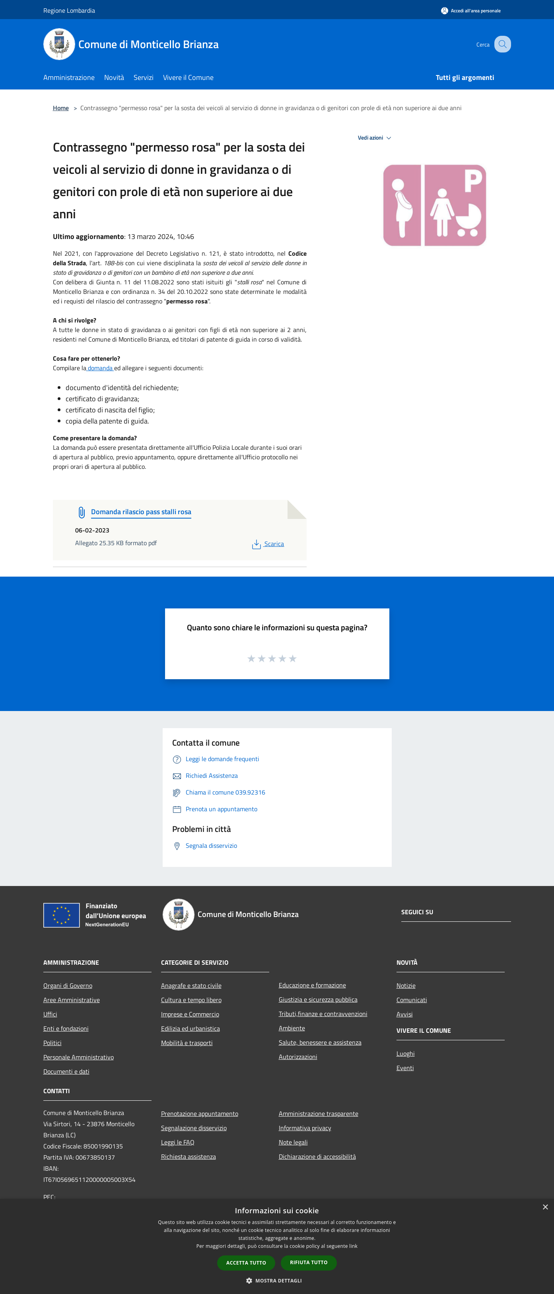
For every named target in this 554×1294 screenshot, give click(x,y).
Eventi (405, 1068)
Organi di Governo (67, 985)
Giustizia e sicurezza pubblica (318, 999)
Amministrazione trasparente (318, 1113)
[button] (277, 1280)
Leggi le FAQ (177, 1142)
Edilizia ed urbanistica (190, 1028)
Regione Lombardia (69, 10)
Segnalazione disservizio (194, 1128)
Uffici (50, 1014)
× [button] (545, 1207)
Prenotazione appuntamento (199, 1113)
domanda (100, 368)
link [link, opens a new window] (353, 1246)
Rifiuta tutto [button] (309, 1262)
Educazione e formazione (312, 985)
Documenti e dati (66, 1071)
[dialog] (277, 1246)
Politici (52, 1042)
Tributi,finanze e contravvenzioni (323, 1013)
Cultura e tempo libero (191, 1000)
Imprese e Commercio (190, 1014)
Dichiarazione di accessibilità (317, 1156)
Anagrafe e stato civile (191, 985)
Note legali (293, 1142)
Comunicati (412, 1000)
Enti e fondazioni (66, 1028)
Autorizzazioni (298, 1056)
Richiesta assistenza (188, 1156)
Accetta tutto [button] (246, 1262)
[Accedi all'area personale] (471, 10)
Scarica (267, 543)
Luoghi (406, 1053)
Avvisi (405, 1014)
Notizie (406, 985)
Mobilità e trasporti (187, 1042)
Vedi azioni (376, 138)
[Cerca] (501, 44)
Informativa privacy (305, 1128)
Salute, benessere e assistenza (320, 1042)
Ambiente (292, 1028)
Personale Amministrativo (78, 1057)
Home (61, 108)
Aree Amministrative (71, 1000)
